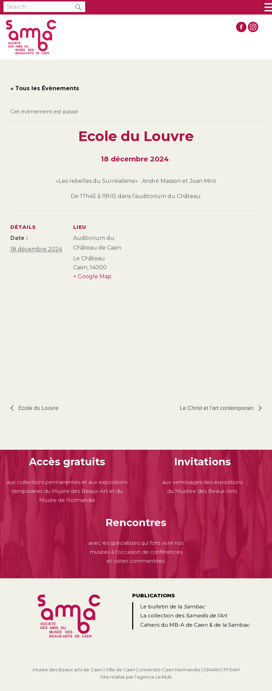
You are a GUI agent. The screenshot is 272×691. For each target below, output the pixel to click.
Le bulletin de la (172, 606)
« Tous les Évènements (44, 88)
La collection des (183, 615)
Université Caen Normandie (169, 669)
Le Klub (163, 677)
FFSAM (232, 669)
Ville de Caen (120, 669)
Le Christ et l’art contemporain (217, 408)
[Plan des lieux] (46, 342)
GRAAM (212, 669)
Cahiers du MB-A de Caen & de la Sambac (195, 625)
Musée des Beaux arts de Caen (68, 669)
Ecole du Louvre (37, 408)
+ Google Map (92, 276)
